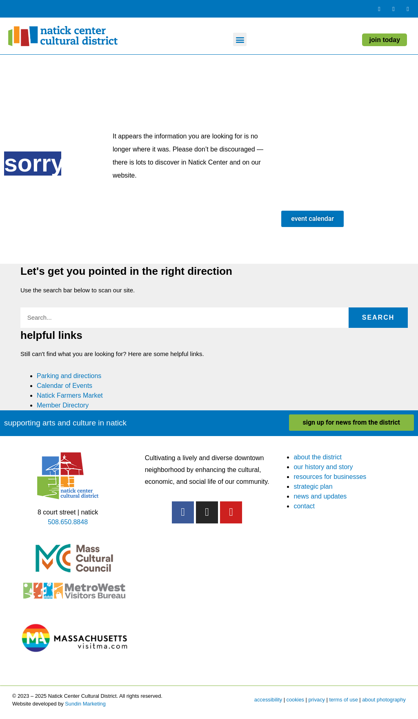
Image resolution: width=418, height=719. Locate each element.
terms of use (343, 700)
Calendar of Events (64, 385)
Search (378, 317)
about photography (384, 700)
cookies (295, 700)
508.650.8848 (68, 522)
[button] (240, 39)
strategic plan (312, 486)
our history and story (323, 466)
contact (304, 506)
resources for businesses (329, 476)
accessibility (268, 700)
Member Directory (63, 405)
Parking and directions (69, 375)
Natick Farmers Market (70, 395)
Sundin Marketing (85, 704)
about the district (317, 457)
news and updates (320, 496)
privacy (316, 700)
